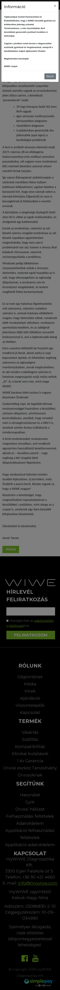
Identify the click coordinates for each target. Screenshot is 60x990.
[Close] (55, 5)
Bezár (50, 76)
